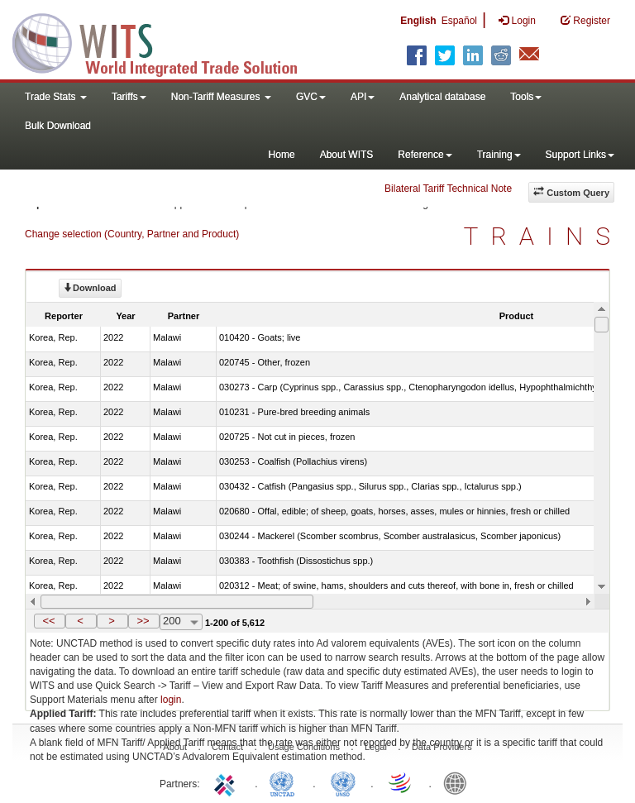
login (170, 699)
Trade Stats (56, 97)
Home (282, 154)
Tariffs (129, 97)
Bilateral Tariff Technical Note (448, 188)
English (418, 20)
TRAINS (543, 236)
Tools (526, 97)
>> (142, 620)
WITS (165, 41)
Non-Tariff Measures (221, 97)
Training (499, 154)
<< (48, 620)
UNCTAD (285, 782)
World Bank (458, 782)
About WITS (347, 154)
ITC (227, 782)
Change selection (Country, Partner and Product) (132, 234)
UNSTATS (343, 782)
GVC (311, 97)
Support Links (580, 154)
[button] (49, 621)
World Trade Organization (401, 782)
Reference (424, 154)
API (363, 97)
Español (459, 20)
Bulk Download (58, 125)
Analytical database (442, 97)
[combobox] (181, 622)
